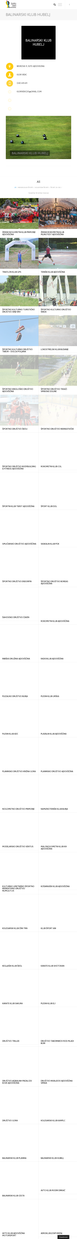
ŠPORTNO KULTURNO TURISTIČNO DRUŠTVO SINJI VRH (18, 310)
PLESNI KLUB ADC (10, 734)
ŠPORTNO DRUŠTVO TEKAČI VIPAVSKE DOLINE (54, 390)
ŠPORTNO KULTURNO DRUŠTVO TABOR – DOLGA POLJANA (17, 350)
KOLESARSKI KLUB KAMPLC (53, 1120)
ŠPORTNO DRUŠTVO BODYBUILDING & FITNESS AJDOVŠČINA (19, 467)
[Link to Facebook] (69, 4)
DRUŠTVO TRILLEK (10, 1041)
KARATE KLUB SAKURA (12, 1003)
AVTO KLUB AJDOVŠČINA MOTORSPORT (13, 1234)
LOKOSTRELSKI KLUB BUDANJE (54, 349)
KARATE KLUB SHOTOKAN (52, 966)
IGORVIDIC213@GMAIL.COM (29, 91)
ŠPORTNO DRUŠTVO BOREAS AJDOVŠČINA (54, 582)
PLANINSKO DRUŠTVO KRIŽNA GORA (19, 771)
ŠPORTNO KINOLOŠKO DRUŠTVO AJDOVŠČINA (17, 390)
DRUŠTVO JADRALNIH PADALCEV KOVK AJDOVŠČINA (17, 1082)
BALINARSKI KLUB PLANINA (14, 1158)
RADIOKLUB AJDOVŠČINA (52, 658)
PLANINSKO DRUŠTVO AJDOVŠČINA (57, 771)
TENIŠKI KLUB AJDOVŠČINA (53, 272)
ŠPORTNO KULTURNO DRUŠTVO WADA (56, 310)
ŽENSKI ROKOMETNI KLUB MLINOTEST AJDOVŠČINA (52, 233)
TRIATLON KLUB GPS (11, 272)
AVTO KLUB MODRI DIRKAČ (53, 1190)
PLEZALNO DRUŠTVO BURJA (15, 696)
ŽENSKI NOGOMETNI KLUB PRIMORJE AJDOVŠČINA (19, 233)
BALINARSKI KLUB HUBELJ (28, 14)
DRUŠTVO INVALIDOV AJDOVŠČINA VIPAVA (57, 1082)
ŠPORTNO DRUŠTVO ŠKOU (14, 429)
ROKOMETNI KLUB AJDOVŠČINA (55, 621)
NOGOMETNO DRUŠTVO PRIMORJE (18, 809)
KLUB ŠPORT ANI (48, 928)
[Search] (53, 4)
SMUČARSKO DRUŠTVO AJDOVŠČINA (19, 544)
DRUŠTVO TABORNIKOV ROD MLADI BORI (57, 1042)
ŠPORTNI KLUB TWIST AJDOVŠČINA (18, 506)
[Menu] (59, 4)
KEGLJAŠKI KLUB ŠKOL (12, 966)
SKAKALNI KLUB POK (50, 544)
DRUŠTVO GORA (10, 1120)
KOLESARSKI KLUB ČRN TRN (14, 928)
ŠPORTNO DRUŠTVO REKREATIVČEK (57, 429)
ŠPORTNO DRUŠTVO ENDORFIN (17, 581)
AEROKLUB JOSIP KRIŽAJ (51, 1233)
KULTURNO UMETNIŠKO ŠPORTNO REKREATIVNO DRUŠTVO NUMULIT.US (18, 888)
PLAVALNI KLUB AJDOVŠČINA (54, 734)
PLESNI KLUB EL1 (48, 1003)
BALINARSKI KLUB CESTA (13, 1195)
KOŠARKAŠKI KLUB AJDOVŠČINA (55, 886)
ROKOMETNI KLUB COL (51, 466)
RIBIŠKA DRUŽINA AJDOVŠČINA (16, 658)
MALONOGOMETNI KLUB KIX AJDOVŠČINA (54, 847)
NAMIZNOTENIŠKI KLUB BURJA (54, 809)
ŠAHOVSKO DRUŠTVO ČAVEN (15, 617)
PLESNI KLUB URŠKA (50, 696)
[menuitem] (53, 4)
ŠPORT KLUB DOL (49, 506)
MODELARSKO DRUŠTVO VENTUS (17, 846)
